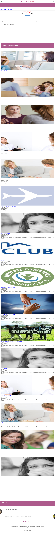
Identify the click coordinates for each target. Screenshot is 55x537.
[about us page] (53, 1)
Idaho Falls (10, 9)
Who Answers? (27, 15)
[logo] (27, 1)
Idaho (5, 9)
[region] (27, 35)
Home (1, 9)
